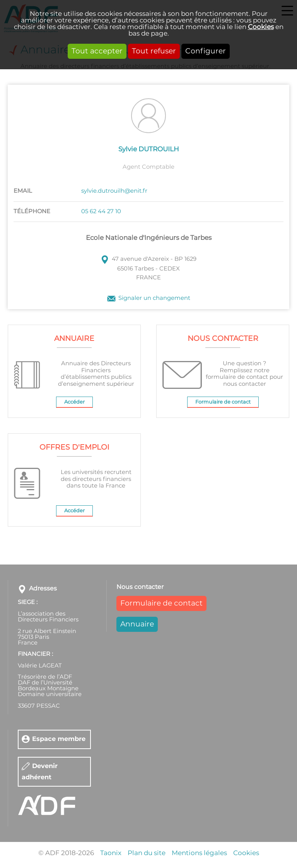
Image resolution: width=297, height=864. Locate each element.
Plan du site (147, 853)
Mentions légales (199, 853)
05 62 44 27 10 (101, 211)
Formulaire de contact (223, 402)
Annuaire (137, 624)
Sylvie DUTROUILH (148, 149)
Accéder (74, 402)
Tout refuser (154, 51)
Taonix (110, 853)
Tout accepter (97, 51)
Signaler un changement (154, 298)
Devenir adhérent (40, 771)
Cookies (261, 27)
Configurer (205, 51)
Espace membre (58, 739)
